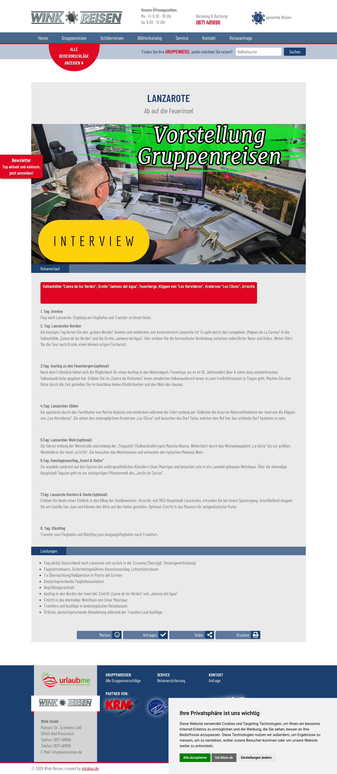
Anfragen (150, 635)
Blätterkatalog (150, 38)
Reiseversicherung (171, 680)
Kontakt (209, 38)
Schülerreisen (112, 38)
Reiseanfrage (241, 38)
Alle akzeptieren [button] (195, 757)
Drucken (242, 635)
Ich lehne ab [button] (224, 757)
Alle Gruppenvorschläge (123, 680)
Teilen (198, 635)
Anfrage (215, 680)
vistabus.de (90, 768)
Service (182, 38)
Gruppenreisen (74, 38)
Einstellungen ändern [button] (256, 757)
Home (43, 38)
